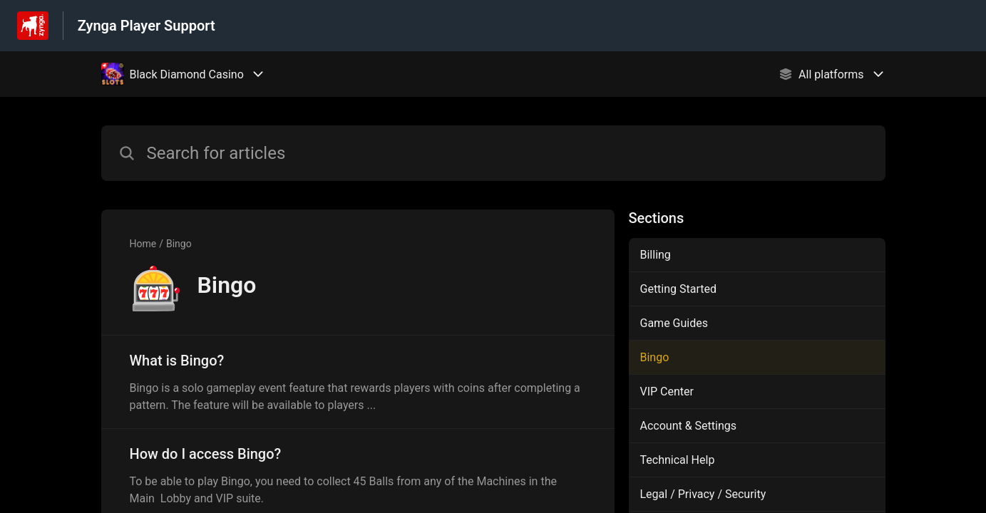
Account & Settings (688, 425)
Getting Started (678, 289)
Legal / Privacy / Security (703, 494)
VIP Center (667, 391)
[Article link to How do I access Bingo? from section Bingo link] (358, 475)
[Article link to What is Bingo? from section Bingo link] (358, 382)
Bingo (179, 243)
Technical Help (677, 460)
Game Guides (674, 323)
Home (143, 243)
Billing (655, 254)
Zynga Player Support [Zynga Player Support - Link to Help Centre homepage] (146, 25)
